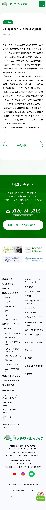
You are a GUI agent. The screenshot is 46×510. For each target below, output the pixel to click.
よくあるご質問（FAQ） (34, 366)
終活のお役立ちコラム (34, 317)
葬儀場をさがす (8, 390)
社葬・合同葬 (9, 315)
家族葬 (7, 298)
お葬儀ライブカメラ (12, 333)
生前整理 (28, 296)
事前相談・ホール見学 (10, 324)
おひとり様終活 (31, 308)
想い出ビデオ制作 (12, 338)
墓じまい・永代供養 (32, 291)
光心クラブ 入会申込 (33, 335)
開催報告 (8, 22)
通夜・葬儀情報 (8, 385)
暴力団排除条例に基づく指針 (23, 491)
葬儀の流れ (6, 289)
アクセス (28, 350)
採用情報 (28, 374)
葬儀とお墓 (29, 287)
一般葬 (7, 302)
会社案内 (28, 358)
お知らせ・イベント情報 (34, 342)
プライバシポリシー (14, 485)
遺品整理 (8, 360)
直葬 (7, 311)
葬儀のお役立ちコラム (11, 376)
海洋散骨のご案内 (12, 365)
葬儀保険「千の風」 (32, 312)
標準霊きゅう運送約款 (31, 485)
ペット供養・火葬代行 (10, 381)
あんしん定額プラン (12, 320)
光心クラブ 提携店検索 (34, 330)
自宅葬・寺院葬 (10, 306)
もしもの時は (7, 284)
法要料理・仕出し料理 (13, 356)
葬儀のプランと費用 (10, 293)
